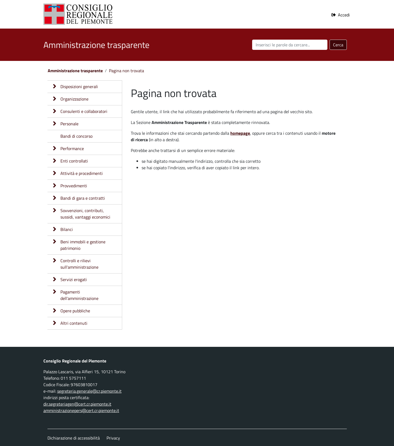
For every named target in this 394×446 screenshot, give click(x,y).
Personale (69, 123)
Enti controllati (74, 161)
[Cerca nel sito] (289, 45)
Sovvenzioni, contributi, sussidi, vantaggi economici (85, 213)
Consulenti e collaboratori (83, 111)
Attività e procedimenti (81, 173)
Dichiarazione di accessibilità (73, 438)
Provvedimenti (73, 185)
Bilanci (66, 229)
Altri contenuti (73, 323)
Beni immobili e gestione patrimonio (82, 244)
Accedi (344, 15)
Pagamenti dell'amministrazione (79, 295)
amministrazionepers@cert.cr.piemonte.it (81, 410)
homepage (240, 133)
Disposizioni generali (79, 86)
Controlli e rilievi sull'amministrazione (79, 263)
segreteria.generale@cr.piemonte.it (89, 391)
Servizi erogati (73, 279)
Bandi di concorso (76, 136)
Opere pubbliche (75, 310)
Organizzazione (74, 99)
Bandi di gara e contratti (82, 198)
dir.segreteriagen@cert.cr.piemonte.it (77, 404)
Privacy (113, 438)
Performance (72, 148)
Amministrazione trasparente (75, 70)
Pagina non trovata (126, 70)
